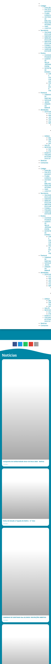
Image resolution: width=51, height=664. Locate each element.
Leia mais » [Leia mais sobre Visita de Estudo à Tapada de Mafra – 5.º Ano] (5, 523)
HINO (46, 26)
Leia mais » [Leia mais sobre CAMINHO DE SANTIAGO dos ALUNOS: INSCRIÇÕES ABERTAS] (5, 620)
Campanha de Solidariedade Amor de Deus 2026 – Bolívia (23, 461)
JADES (46, 102)
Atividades (44, 110)
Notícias (44, 160)
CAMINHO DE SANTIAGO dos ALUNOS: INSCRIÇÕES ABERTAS (24, 617)
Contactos (44, 163)
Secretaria (44, 30)
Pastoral (44, 93)
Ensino (43, 53)
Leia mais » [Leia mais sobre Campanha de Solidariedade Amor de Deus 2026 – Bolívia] (5, 464)
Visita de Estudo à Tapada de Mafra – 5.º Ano (19, 521)
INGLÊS (47, 145)
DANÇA (47, 136)
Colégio (43, 6)
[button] (15, 344)
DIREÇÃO (47, 8)
